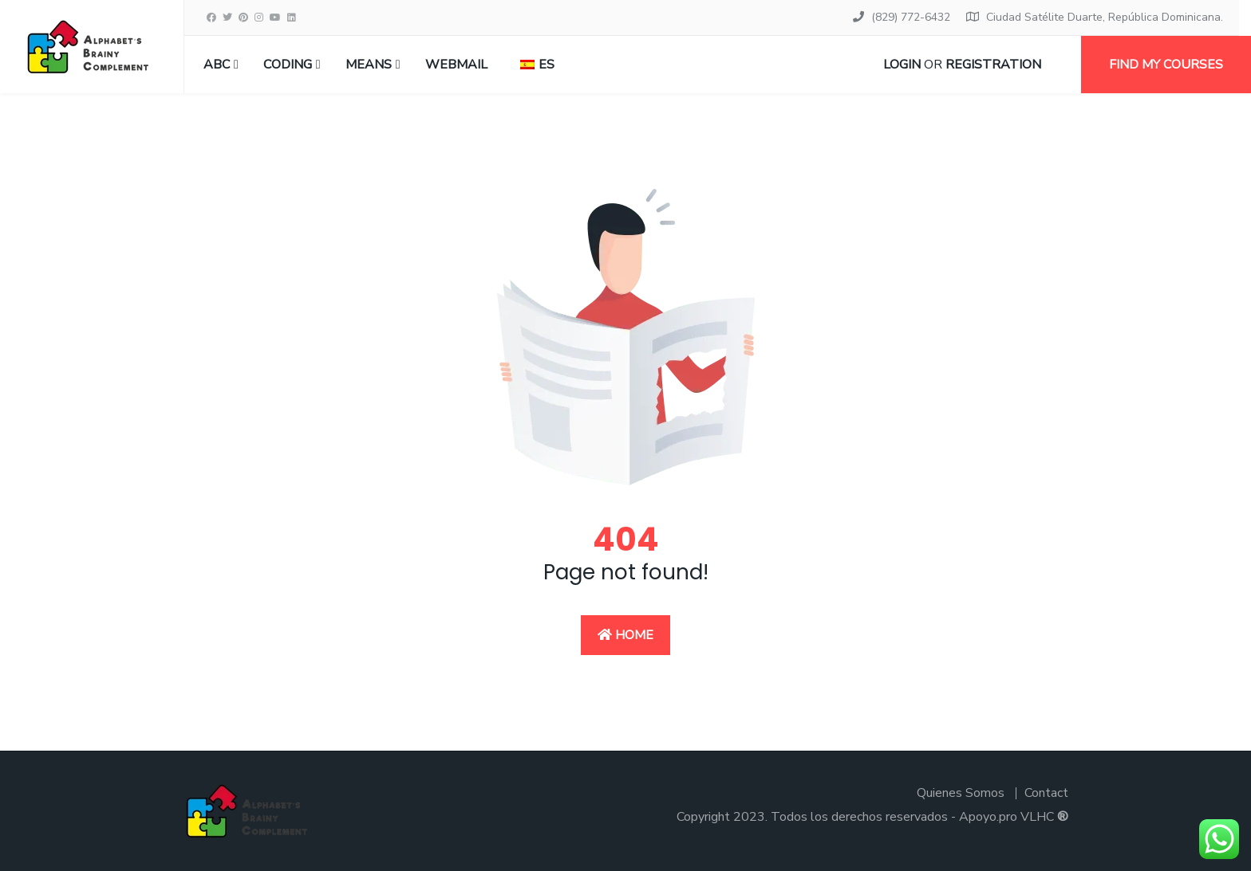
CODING (287, 64)
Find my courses (1166, 64)
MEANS (368, 64)
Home (625, 635)
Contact (1046, 793)
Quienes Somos (960, 793)
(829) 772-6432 (910, 17)
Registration (993, 64)
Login (902, 64)
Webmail (456, 64)
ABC (216, 64)
